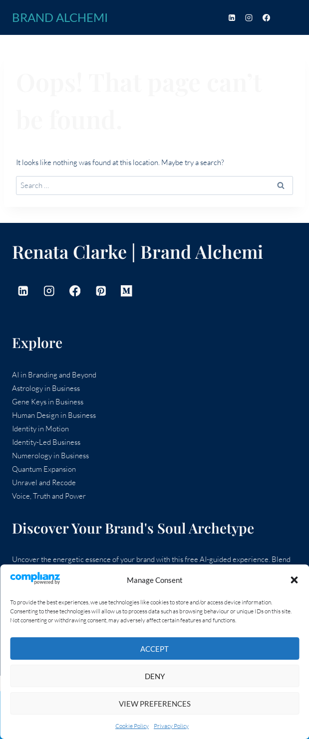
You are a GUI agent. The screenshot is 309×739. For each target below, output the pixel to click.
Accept (154, 648)
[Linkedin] (231, 17)
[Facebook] (266, 17)
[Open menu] (288, 17)
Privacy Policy (171, 726)
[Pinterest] (100, 291)
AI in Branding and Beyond (54, 374)
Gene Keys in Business (47, 401)
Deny (155, 676)
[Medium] (126, 291)
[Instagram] (249, 17)
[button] (294, 580)
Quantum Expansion (44, 469)
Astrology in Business (46, 388)
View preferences (155, 703)
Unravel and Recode (44, 482)
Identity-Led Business (46, 442)
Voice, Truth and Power (49, 496)
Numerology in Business (50, 455)
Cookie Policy (132, 726)
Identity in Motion (40, 428)
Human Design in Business (54, 415)
